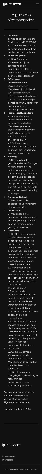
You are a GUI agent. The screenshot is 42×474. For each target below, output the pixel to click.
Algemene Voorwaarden (28, 469)
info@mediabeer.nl (8, 456)
